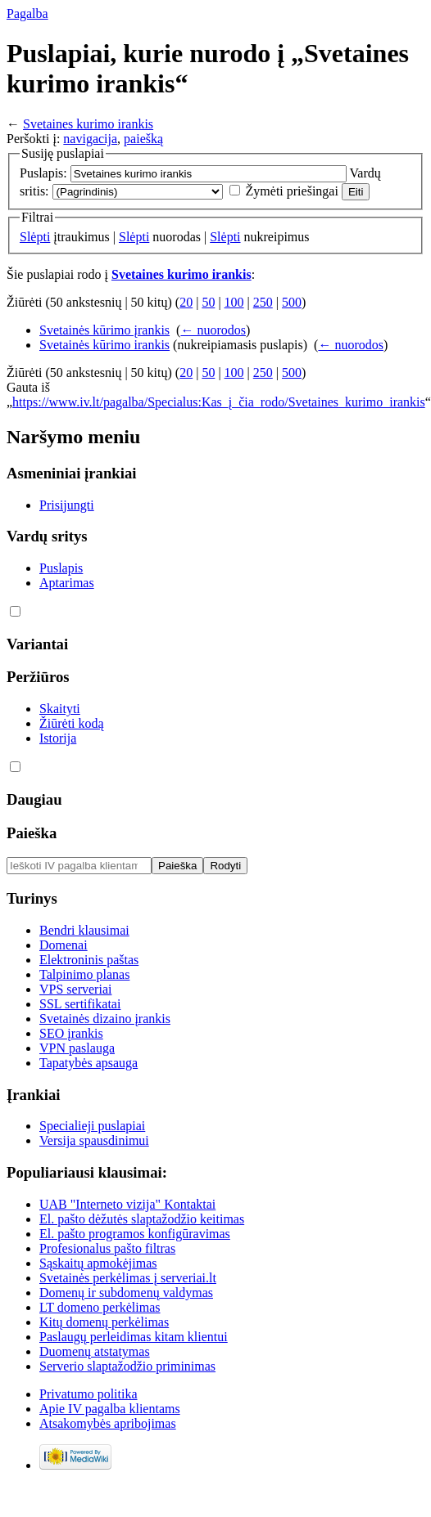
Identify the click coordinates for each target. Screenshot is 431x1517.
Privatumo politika (88, 1394)
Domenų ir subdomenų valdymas (126, 1292)
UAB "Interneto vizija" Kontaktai (127, 1204)
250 (263, 302)
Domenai (63, 945)
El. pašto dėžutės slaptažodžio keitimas (141, 1219)
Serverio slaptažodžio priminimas (127, 1366)
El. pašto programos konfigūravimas (134, 1234)
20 (186, 302)
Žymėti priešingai (292, 191)
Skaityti (59, 709)
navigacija (90, 139)
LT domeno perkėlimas (100, 1307)
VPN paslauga (77, 1048)
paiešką (143, 139)
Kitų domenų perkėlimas (104, 1322)
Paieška (32, 833)
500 (292, 302)
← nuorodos (213, 330)
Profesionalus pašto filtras (107, 1248)
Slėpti (35, 237)
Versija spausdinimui (94, 1140)
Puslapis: (43, 173)
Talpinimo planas (84, 974)
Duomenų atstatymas (94, 1351)
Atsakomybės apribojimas (107, 1423)
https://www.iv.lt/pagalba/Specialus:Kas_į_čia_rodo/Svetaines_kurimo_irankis (218, 402)
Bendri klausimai (84, 930)
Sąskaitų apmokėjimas (98, 1263)
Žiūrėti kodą (71, 723)
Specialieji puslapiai (92, 1126)
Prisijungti (66, 505)
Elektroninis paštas (88, 960)
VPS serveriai (75, 989)
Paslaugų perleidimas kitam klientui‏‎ (133, 1337)
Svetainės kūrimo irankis (104, 345)
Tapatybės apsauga (88, 1063)
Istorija (57, 738)
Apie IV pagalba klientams (109, 1409)
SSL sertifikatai (79, 1004)
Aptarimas (66, 583)
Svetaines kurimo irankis (88, 124)
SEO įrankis (71, 1033)
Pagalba (27, 13)
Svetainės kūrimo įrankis (104, 330)
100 (234, 302)
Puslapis (61, 568)
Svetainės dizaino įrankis (104, 1019)
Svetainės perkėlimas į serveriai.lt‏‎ (127, 1278)
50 (208, 302)
